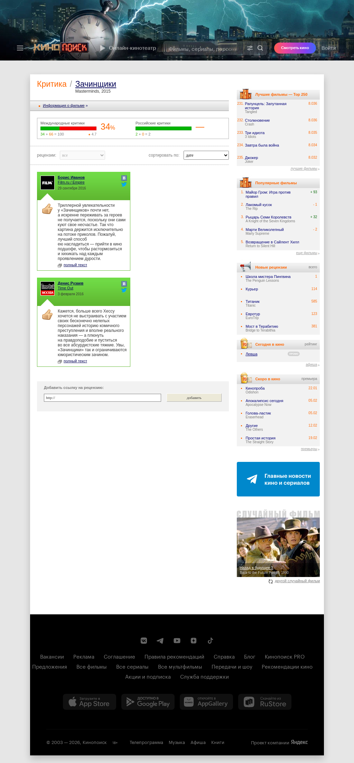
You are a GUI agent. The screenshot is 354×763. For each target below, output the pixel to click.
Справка (224, 656)
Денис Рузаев (70, 283)
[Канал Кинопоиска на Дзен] (193, 640)
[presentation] (177, 30)
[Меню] (20, 48)
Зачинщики (95, 84)
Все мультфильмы (180, 666)
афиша (311, 364)
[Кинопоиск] (61, 48)
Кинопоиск (95, 741)
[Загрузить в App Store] (89, 702)
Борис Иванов (71, 177)
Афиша (198, 741)
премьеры (309, 449)
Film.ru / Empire (71, 182)
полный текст (72, 265)
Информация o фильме (64, 105)
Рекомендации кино (287, 666)
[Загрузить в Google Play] (148, 702)
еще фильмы (306, 253)
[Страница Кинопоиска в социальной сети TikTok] (210, 640)
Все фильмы (91, 666)
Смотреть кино (295, 48)
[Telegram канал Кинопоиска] (160, 640)
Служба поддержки (204, 676)
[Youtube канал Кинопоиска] (177, 640)
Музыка (177, 741)
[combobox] (203, 48)
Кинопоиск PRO (285, 656)
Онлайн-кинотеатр (127, 48)
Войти (329, 48)
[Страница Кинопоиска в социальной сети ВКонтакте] (144, 640)
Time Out (65, 288)
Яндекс (299, 742)
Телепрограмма (146, 741)
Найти (260, 48)
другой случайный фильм (294, 581)
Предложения (49, 666)
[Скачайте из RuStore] (264, 702)
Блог (249, 656)
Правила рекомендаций (174, 656)
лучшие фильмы (303, 168)
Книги (217, 741)
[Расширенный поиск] (250, 48)
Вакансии (52, 656)
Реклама (83, 656)
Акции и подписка (148, 676)
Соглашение (119, 656)
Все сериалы (132, 666)
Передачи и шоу (232, 666)
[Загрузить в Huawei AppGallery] (206, 702)
